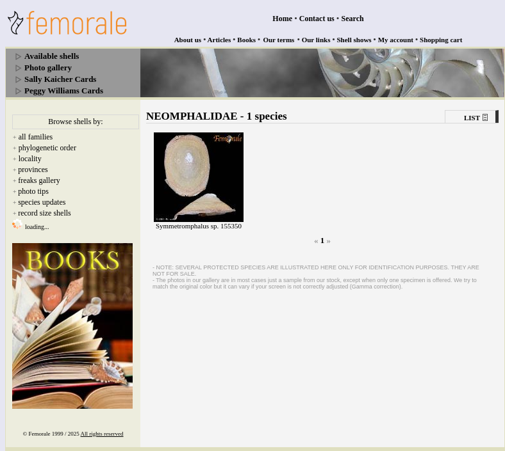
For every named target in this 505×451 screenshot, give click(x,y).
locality (30, 158)
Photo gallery (48, 67)
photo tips (33, 191)
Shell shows (354, 40)
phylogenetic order (47, 147)
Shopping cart (441, 40)
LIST (472, 118)
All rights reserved (102, 434)
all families (36, 136)
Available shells (51, 56)
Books (246, 40)
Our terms (278, 40)
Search (353, 18)
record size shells (44, 213)
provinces (33, 169)
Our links (316, 40)
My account (395, 40)
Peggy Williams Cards (63, 90)
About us (188, 40)
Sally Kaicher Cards (60, 79)
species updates (41, 202)
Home (282, 18)
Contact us (317, 18)
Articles (219, 40)
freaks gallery (39, 180)
